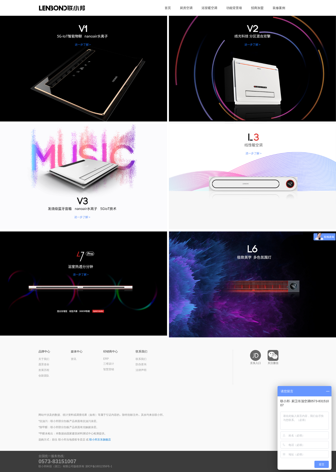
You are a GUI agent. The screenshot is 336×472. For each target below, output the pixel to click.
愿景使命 (43, 364)
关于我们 (43, 359)
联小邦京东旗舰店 (100, 439)
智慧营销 (108, 369)
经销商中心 (110, 351)
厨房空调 (186, 8)
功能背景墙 (234, 8)
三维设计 (108, 363)
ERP (106, 358)
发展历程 (43, 370)
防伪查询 (141, 364)
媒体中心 (77, 351)
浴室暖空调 (209, 8)
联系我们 (141, 351)
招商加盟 (257, 8)
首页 (168, 8)
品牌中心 (44, 351)
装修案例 (279, 8)
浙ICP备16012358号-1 (98, 466)
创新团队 (43, 375)
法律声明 (141, 370)
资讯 (73, 359)
